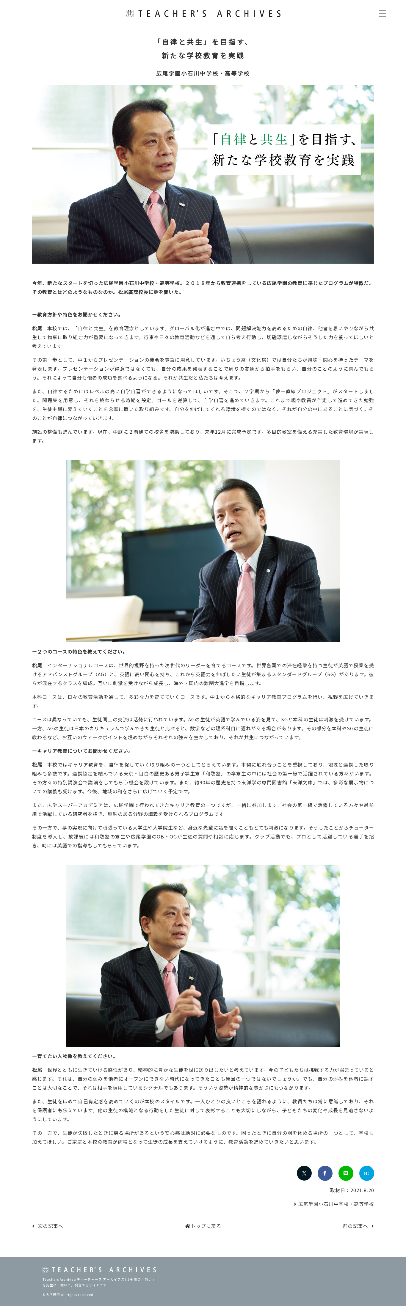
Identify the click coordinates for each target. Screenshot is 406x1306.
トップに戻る (206, 1225)
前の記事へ (355, 1225)
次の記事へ (50, 1225)
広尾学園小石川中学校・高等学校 (336, 1203)
